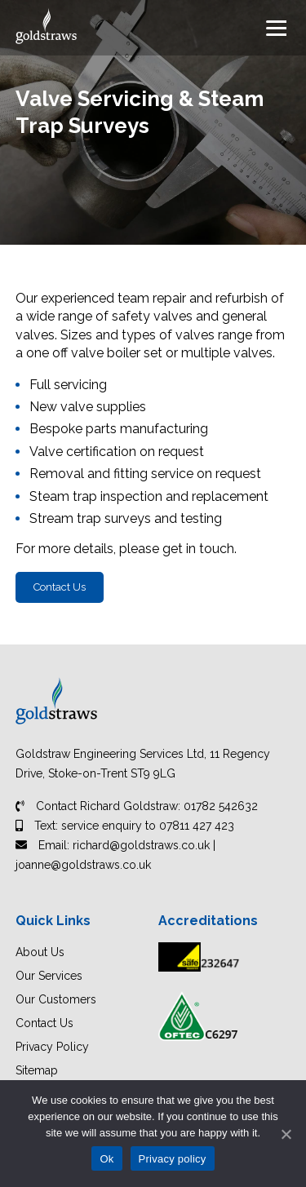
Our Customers (56, 999)
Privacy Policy (52, 1046)
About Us (40, 952)
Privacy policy (172, 1159)
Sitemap (37, 1070)
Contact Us (59, 587)
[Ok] (285, 1134)
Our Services (49, 975)
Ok (106, 1159)
